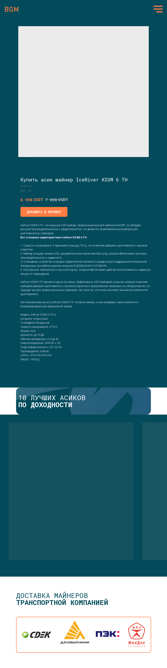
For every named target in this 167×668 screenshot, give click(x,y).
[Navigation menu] (158, 9)
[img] (75, 634)
